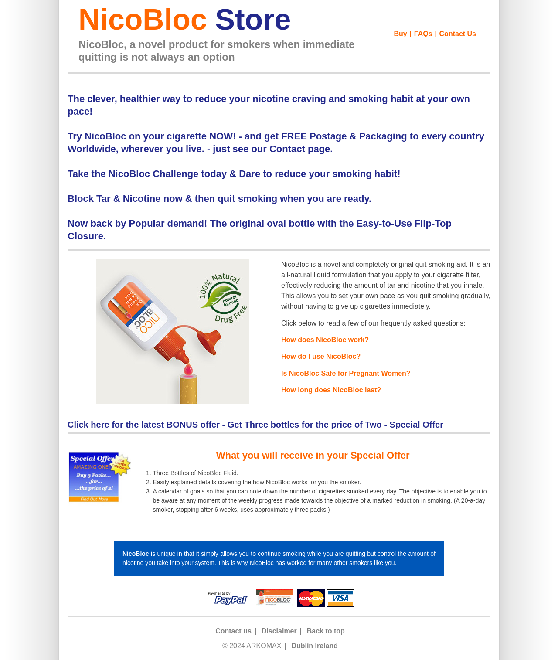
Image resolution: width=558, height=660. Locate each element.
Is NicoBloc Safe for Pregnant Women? (346, 373)
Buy (400, 33)
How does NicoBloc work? (325, 340)
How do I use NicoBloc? (321, 356)
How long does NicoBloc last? (331, 390)
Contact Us (457, 33)
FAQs (423, 33)
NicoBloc (184, 19)
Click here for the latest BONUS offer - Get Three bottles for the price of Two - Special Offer (255, 424)
